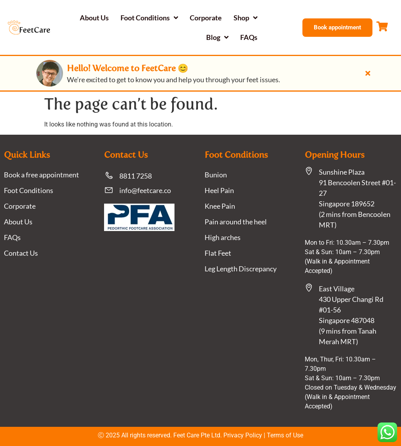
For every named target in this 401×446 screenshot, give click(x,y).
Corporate (206, 17)
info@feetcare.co (145, 190)
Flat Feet (218, 253)
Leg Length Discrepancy (241, 268)
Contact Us (21, 253)
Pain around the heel (236, 221)
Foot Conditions (149, 17)
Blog (217, 37)
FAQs (248, 37)
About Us (94, 17)
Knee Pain (220, 206)
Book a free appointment (41, 174)
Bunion (216, 174)
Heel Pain (219, 190)
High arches (223, 237)
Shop (245, 17)
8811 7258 (135, 176)
